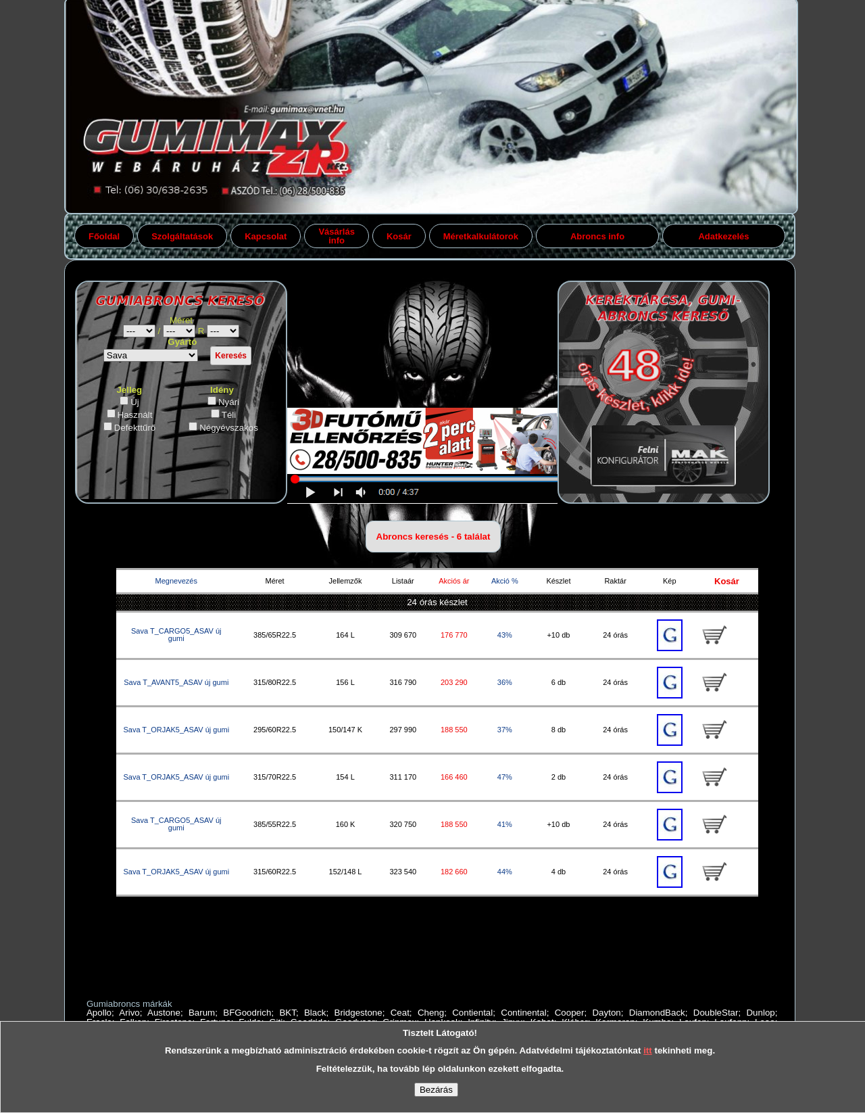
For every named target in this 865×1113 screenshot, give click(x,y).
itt (647, 1050)
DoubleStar (716, 1013)
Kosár (399, 236)
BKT (287, 1013)
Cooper (570, 1013)
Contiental (472, 1013)
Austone (163, 1013)
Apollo (99, 1013)
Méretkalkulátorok (480, 236)
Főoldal (104, 236)
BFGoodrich (247, 1013)
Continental (523, 1013)
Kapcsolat (266, 236)
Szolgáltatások (182, 236)
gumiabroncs (223, 331)
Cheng (431, 1013)
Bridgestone (358, 1013)
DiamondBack (657, 1013)
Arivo (129, 1013)
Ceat (400, 1013)
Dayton (606, 1013)
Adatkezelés (723, 236)
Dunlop (760, 1013)
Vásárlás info (336, 236)
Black (315, 1013)
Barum (202, 1013)
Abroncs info (597, 236)
